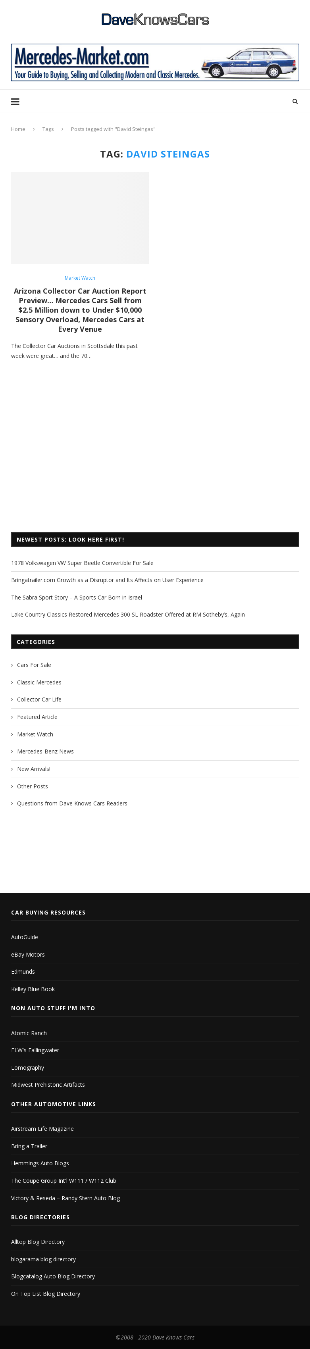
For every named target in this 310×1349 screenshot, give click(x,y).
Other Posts (32, 786)
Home (18, 129)
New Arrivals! (33, 769)
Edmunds (23, 971)
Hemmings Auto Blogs (40, 1163)
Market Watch (80, 278)
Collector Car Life (39, 699)
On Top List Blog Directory (45, 1293)
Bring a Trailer (29, 1146)
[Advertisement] (155, 460)
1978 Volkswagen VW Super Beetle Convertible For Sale (82, 563)
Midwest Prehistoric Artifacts (48, 1084)
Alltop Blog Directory (38, 1241)
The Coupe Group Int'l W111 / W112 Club (63, 1180)
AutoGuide (24, 937)
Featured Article (37, 717)
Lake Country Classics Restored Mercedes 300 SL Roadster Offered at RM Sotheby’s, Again (128, 614)
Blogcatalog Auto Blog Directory (53, 1276)
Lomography (27, 1067)
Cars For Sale (34, 665)
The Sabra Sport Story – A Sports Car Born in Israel (76, 597)
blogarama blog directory (43, 1259)
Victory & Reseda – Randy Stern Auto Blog (65, 1198)
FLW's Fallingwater (35, 1050)
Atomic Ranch (29, 1033)
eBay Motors (28, 954)
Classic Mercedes (39, 682)
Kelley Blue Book (33, 989)
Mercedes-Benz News (45, 751)
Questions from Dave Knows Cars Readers (72, 803)
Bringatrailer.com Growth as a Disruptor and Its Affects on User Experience (107, 580)
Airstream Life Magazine (42, 1128)
